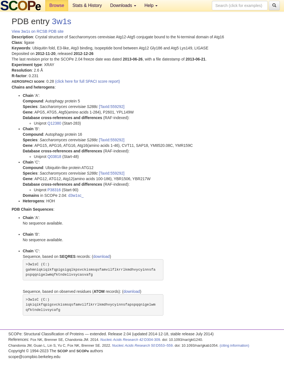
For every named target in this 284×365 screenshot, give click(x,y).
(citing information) (234, 345)
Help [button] (151, 5)
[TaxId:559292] (112, 106)
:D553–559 (142, 345)
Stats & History (87, 5)
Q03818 (54, 156)
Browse (56, 5)
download (101, 256)
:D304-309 (130, 340)
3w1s (61, 21)
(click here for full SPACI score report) (87, 81)
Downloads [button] (123, 5)
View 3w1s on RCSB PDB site (38, 31)
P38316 (54, 190)
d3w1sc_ (75, 195)
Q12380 (54, 123)
